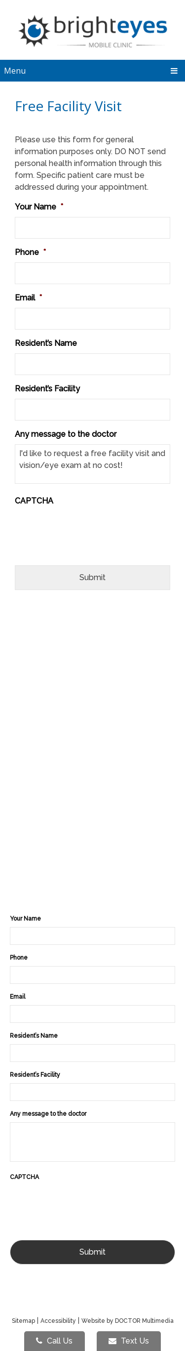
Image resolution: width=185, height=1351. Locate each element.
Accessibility (58, 1320)
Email (28, 297)
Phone (30, 252)
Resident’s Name (46, 343)
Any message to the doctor (65, 434)
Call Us (54, 1341)
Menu (15, 70)
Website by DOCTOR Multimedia (127, 1320)
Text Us (129, 1341)
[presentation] (90, 530)
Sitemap (23, 1320)
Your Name (39, 206)
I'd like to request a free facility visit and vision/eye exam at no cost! (92, 464)
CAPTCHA (34, 501)
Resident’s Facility (47, 388)
